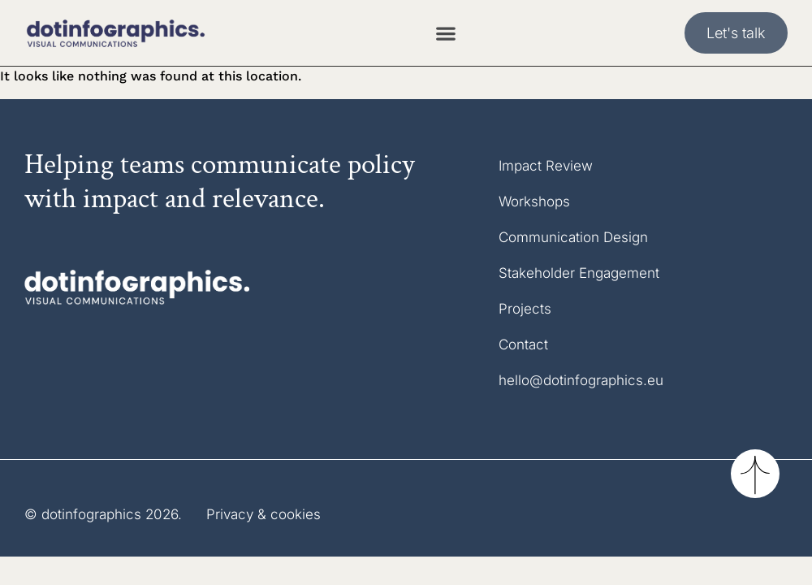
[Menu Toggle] (445, 33)
